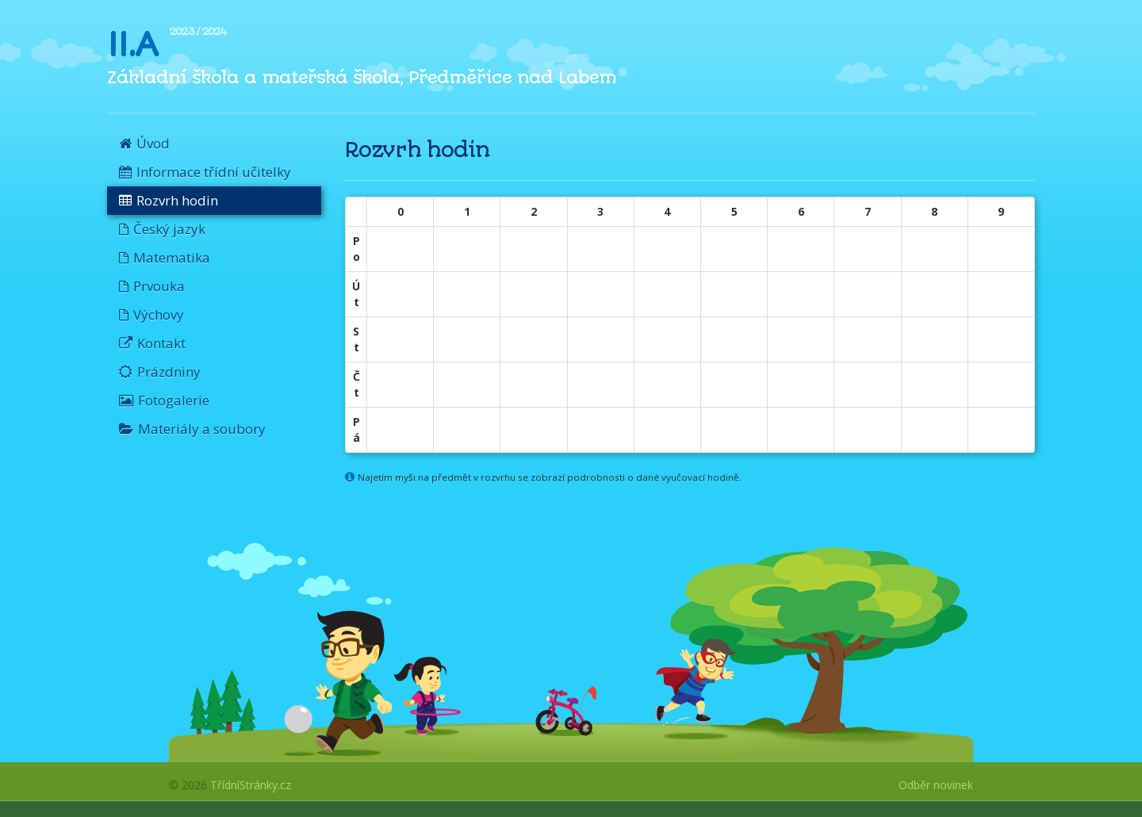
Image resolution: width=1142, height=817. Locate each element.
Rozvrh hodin (168, 200)
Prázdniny (160, 371)
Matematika (164, 257)
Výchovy (151, 314)
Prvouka (152, 286)
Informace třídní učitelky (205, 172)
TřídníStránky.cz (250, 784)
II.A (132, 44)
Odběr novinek (936, 784)
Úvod (144, 143)
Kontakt (152, 343)
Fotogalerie (164, 400)
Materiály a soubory (192, 429)
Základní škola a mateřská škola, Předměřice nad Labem (361, 77)
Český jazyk (162, 229)
